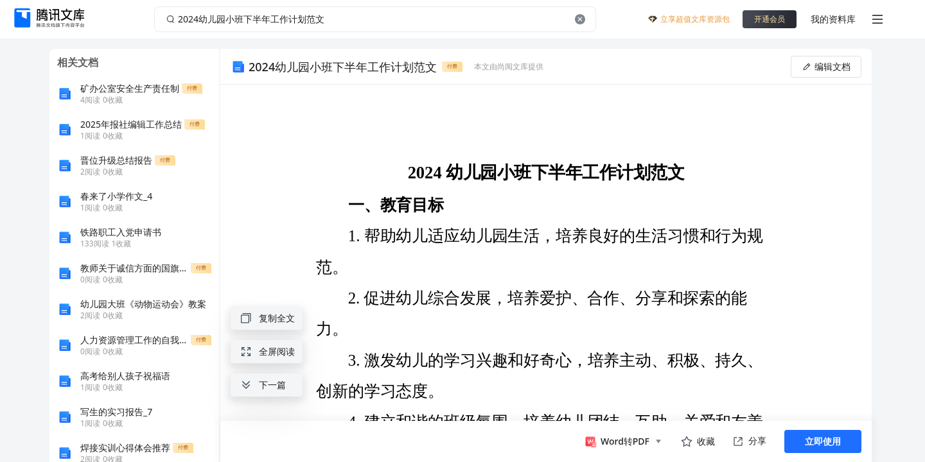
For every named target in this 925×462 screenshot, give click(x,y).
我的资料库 (833, 19)
